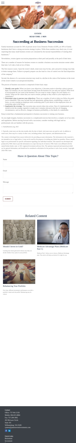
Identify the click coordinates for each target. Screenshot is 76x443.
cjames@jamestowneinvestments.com (17, 427)
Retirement (8, 438)
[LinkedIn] (9, 430)
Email (5, 171)
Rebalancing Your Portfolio (14, 286)
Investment (8, 441)
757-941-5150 (15, 413)
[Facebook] (6, 430)
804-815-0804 (15, 415)
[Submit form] (8, 199)
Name (5, 159)
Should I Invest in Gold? (13, 246)
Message (6, 182)
